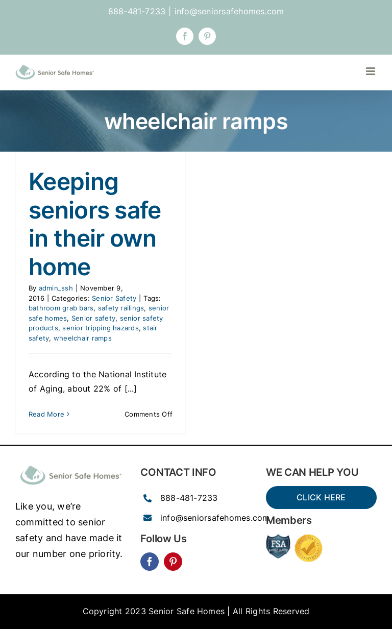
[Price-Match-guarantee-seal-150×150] (309, 538)
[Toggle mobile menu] (371, 71)
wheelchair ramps (83, 338)
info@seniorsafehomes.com (229, 11)
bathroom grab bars (61, 308)
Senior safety (93, 318)
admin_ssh (56, 288)
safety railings (121, 308)
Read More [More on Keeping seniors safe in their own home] (46, 414)
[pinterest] (173, 561)
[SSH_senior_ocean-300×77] (70, 465)
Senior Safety (114, 298)
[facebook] (149, 561)
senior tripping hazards (100, 328)
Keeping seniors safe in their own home (95, 224)
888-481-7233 (189, 498)
